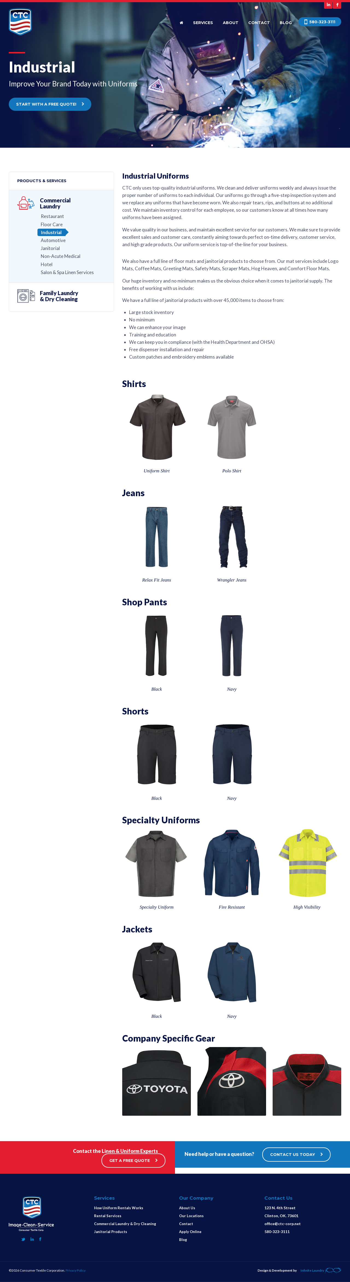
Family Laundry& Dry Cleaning (59, 296)
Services (203, 22)
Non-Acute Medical (60, 256)
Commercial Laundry (55, 203)
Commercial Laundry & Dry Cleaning (125, 1224)
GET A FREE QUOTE (133, 1160)
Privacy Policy (76, 1270)
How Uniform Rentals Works (118, 1208)
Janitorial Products (110, 1231)
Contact (259, 22)
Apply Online (190, 1231)
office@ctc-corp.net (282, 1223)
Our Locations (191, 1216)
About (230, 22)
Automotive (53, 240)
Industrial (51, 232)
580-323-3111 (277, 1231)
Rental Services (107, 1216)
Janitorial (50, 248)
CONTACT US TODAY (296, 1154)
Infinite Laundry (321, 1271)
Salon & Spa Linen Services (67, 272)
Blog (286, 22)
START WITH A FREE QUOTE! (50, 104)
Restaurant (52, 216)
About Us (187, 1208)
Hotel (46, 264)
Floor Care (52, 224)
